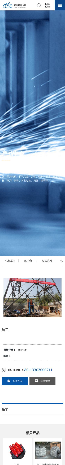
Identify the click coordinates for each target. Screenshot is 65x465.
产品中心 (13, 153)
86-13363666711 (38, 370)
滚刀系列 (28, 260)
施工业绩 (22, 350)
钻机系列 (10, 260)
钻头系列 (47, 260)
